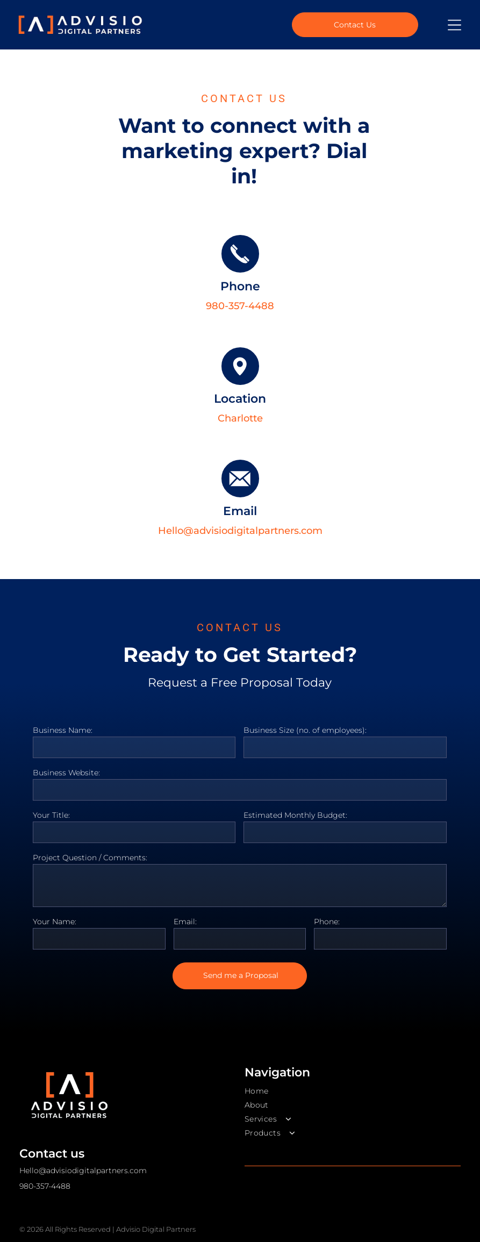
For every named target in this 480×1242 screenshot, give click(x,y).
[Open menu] (454, 25)
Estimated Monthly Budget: (295, 815)
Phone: (327, 921)
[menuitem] (353, 1091)
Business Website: (66, 772)
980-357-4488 (240, 306)
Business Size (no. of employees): (305, 730)
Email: (185, 921)
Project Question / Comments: (90, 857)
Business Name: (62, 730)
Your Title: (51, 815)
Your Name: (54, 921)
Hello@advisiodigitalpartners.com (240, 531)
